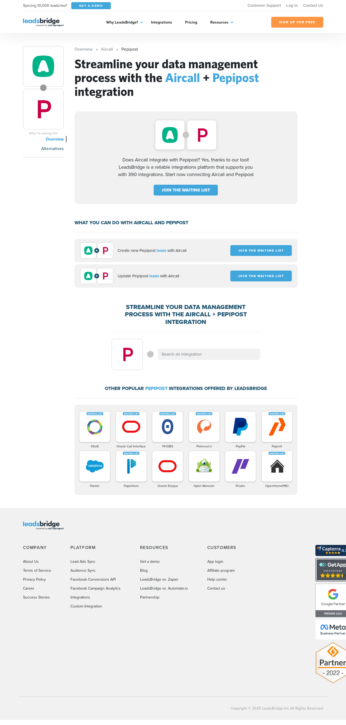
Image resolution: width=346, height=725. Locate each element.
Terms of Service (37, 570)
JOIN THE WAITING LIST (185, 190)
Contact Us (313, 5)
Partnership (149, 597)
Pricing (191, 22)
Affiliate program (221, 570)
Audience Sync (83, 570)
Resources (219, 22)
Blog (144, 570)
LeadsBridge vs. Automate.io (164, 588)
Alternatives (52, 148)
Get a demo (150, 561)
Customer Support (264, 5)
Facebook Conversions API (93, 579)
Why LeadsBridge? (122, 22)
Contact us (216, 588)
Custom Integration (86, 606)
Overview (55, 139)
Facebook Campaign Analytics (95, 588)
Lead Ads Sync (82, 561)
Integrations (161, 22)
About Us (31, 561)
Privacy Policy (34, 579)
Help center (217, 579)
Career (28, 588)
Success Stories (36, 597)
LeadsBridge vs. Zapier (159, 579)
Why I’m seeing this (43, 133)
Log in (292, 5)
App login (215, 561)
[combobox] (209, 354)
